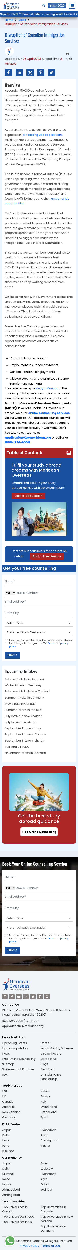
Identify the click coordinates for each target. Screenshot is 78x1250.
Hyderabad (48, 1130)
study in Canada (46, 388)
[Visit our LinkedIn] (26, 996)
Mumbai (8, 1174)
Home (9, 20)
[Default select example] (39, 623)
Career (46, 1043)
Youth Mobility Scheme (57, 1048)
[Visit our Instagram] (5, 996)
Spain (44, 1117)
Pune (5, 1146)
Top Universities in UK (17, 1222)
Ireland (45, 1091)
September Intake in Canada (25, 734)
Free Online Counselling (39, 832)
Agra (44, 1135)
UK (4, 1096)
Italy (44, 1102)
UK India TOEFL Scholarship (51, 1076)
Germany (9, 1117)
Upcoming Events (14, 1043)
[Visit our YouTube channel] (19, 996)
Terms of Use (50, 1246)
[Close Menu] (72, 5)
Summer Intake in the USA (23, 710)
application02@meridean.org (28, 437)
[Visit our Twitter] (33, 996)
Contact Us (49, 1059)
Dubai (45, 1184)
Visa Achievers (51, 1054)
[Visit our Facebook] (12, 996)
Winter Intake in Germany (23, 685)
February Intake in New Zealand (27, 691)
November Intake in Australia (25, 753)
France (46, 1096)
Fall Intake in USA (17, 747)
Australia (8, 1107)
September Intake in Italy (23, 728)
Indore (45, 1146)
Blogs (22, 20)
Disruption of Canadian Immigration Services (36, 24)
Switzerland (49, 1107)
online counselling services (49, 413)
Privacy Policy (29, 1246)
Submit (12, 655)
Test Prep (47, 1069)
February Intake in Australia (24, 679)
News (6, 1054)
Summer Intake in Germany (24, 698)
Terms (51, 643)
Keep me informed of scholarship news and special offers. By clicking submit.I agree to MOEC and (41, 643)
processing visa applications (42, 135)
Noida (6, 1140)
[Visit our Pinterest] (40, 996)
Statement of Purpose (18, 1069)
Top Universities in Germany (53, 1228)
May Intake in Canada (20, 704)
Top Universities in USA (18, 1217)
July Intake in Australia (20, 722)
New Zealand (11, 1112)
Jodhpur (46, 1190)
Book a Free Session (28, 496)
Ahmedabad (11, 1190)
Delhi (5, 1135)
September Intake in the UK (24, 741)
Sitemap (8, 1064)
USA (5, 1091)
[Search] (43, 5)
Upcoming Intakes (15, 1048)
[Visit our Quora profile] (47, 996)
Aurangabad (49, 1140)
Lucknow (8, 1151)
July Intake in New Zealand (23, 716)
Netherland (49, 1112)
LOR (5, 1074)
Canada (7, 1102)
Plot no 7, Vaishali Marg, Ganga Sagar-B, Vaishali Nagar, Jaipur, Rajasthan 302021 (36, 1012)
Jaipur (6, 1130)
